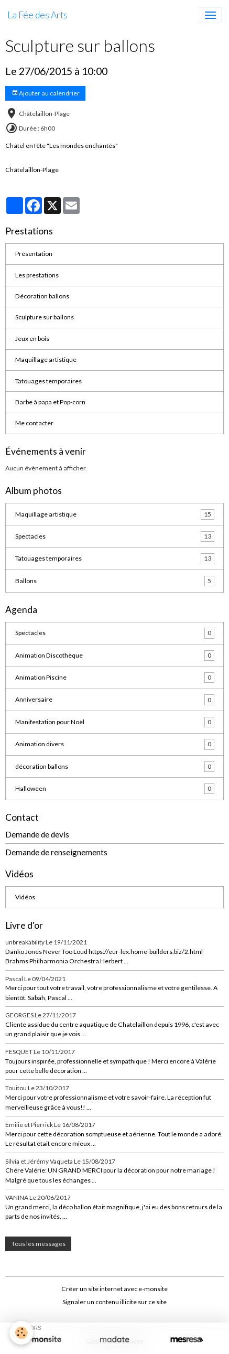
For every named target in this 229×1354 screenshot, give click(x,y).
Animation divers (114, 744)
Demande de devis (37, 834)
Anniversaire (114, 699)
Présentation (33, 253)
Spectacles (114, 536)
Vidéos (25, 897)
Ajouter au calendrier (46, 93)
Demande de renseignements (56, 852)
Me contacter (34, 423)
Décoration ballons (42, 296)
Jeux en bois (32, 338)
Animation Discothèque (114, 655)
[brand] (37, 15)
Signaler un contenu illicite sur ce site (114, 1302)
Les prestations (37, 275)
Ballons (114, 581)
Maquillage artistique (46, 359)
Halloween (114, 788)
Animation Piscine (114, 677)
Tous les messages (39, 1244)
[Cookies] (21, 1333)
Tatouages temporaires (48, 381)
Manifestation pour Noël (114, 722)
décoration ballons (114, 766)
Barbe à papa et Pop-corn (50, 402)
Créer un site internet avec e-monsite (114, 1289)
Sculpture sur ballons (44, 317)
